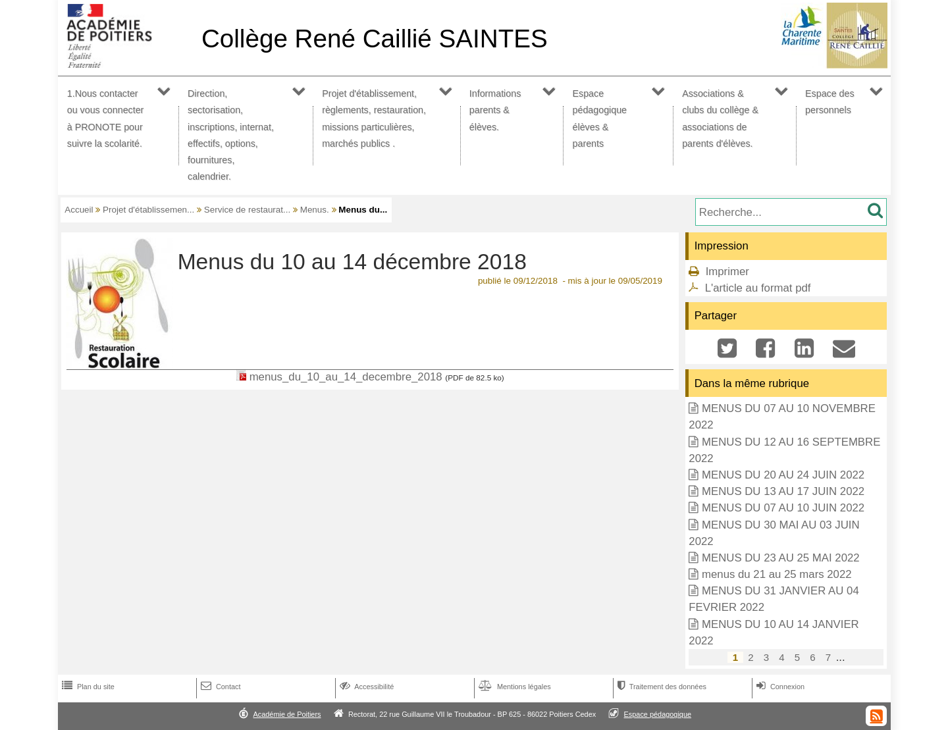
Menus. (314, 210)
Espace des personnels (830, 101)
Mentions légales (513, 687)
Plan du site (87, 687)
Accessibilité (365, 687)
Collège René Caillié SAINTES (374, 38)
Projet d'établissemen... (148, 210)
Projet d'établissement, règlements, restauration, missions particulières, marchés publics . (374, 118)
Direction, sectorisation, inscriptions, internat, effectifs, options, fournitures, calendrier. (231, 135)
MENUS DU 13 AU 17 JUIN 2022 (783, 491)
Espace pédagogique (658, 714)
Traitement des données (660, 687)
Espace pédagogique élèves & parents (600, 118)
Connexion (779, 687)
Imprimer (727, 271)
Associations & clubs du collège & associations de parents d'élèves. (720, 118)
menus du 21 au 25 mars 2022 (777, 574)
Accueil (79, 210)
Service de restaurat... (247, 210)
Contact (219, 687)
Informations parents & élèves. (495, 110)
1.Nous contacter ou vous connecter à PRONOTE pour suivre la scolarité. (105, 118)
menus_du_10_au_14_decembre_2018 (346, 377)
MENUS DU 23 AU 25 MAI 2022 (781, 558)
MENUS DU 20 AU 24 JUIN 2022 (783, 475)
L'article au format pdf (758, 288)
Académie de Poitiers (287, 714)
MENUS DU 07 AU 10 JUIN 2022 (783, 508)
